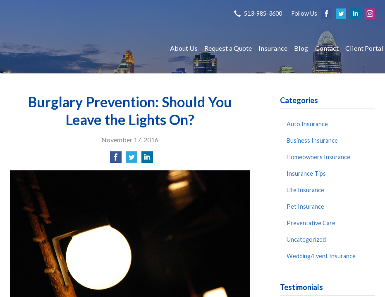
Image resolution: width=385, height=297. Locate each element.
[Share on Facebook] (116, 159)
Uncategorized (306, 239)
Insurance (272, 48)
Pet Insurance (305, 206)
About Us (184, 48)
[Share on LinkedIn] (147, 159)
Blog (301, 48)
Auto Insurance (307, 123)
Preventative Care (311, 222)
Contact (327, 48)
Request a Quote (228, 48)
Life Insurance (305, 189)
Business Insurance (312, 140)
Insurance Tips (306, 173)
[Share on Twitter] (131, 159)
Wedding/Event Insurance (321, 255)
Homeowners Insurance (318, 156)
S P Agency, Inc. (82, 48)
